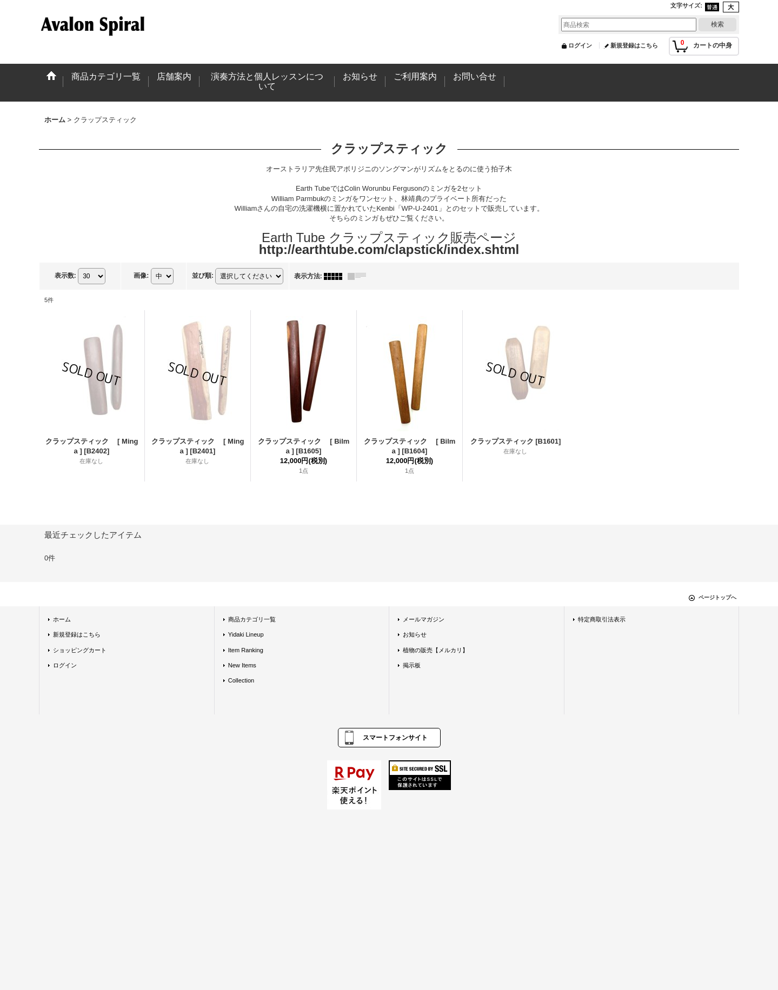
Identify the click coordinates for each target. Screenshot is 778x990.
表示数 (65, 275)
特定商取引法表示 (602, 619)
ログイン (580, 45)
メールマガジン (423, 619)
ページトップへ (717, 597)
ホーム (62, 619)
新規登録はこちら (634, 45)
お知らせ (415, 634)
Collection (241, 680)
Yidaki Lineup (246, 634)
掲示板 (412, 665)
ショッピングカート (80, 650)
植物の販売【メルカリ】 (435, 650)
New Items (242, 665)
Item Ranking (245, 650)
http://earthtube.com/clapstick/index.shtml (389, 249)
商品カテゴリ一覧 (252, 619)
